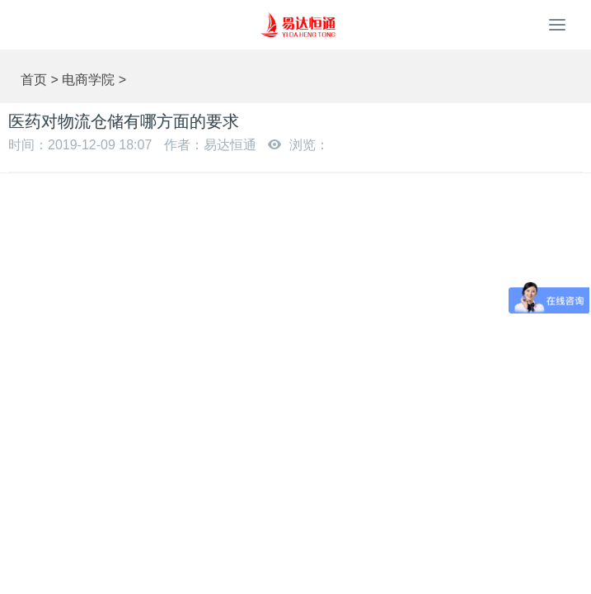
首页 (34, 80)
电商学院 (88, 80)
